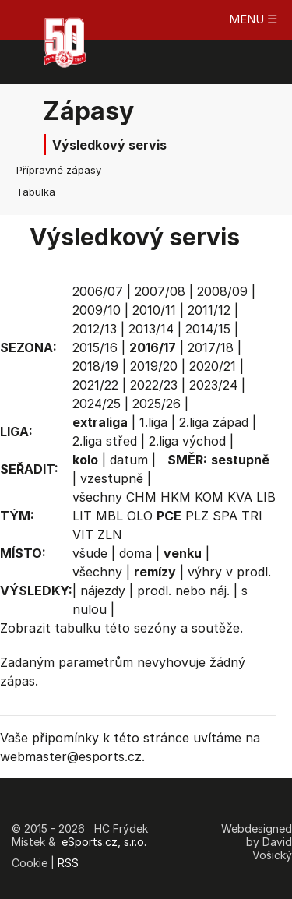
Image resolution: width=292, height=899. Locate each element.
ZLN (109, 534)
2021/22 (95, 385)
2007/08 (160, 291)
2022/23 (154, 385)
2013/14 (151, 329)
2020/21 (212, 366)
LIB (266, 497)
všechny (97, 497)
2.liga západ (213, 422)
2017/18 (211, 347)
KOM (209, 497)
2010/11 (154, 310)
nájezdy (102, 590)
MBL (109, 516)
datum (129, 459)
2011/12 (209, 310)
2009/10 (96, 310)
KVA (239, 497)
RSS (68, 862)
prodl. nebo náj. (183, 590)
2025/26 (156, 403)
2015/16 (95, 347)
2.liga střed (104, 441)
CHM (141, 497)
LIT (82, 516)
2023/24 (213, 385)
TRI (251, 516)
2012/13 (94, 329)
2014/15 (207, 329)
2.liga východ (187, 441)
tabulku (77, 628)
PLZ (197, 516)
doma (135, 553)
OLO (140, 516)
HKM (175, 497)
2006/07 (97, 291)
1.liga (153, 422)
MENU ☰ (253, 19)
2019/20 (154, 366)
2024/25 (96, 403)
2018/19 (95, 366)
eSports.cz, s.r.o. (104, 841)
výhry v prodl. (229, 572)
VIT (82, 534)
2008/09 (222, 291)
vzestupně (111, 478)
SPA (225, 516)
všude (89, 553)
